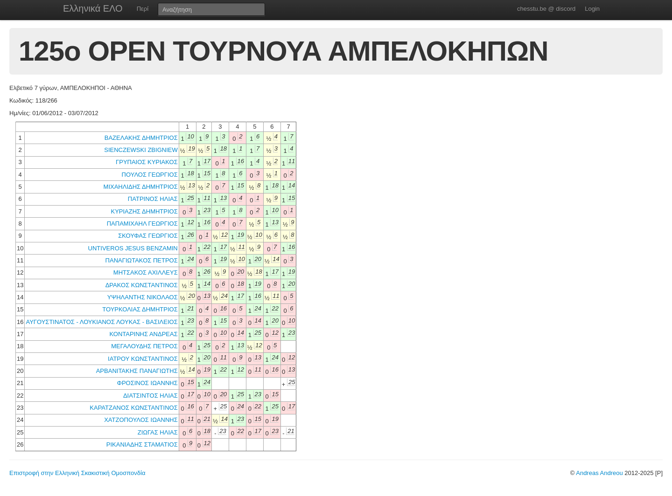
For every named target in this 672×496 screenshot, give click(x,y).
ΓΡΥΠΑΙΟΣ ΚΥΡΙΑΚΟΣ (147, 161)
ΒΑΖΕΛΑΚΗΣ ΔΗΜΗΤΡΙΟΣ (141, 137)
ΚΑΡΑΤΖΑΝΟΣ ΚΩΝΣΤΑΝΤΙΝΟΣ (133, 407)
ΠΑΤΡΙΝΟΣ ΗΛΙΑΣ (153, 198)
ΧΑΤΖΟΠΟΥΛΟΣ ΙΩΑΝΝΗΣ (141, 419)
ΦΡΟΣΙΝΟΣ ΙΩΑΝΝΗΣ (147, 382)
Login (592, 8)
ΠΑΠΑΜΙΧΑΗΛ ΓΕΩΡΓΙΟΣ (142, 223)
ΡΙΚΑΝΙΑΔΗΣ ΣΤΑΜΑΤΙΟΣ (142, 444)
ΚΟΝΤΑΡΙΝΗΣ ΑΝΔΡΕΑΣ (144, 334)
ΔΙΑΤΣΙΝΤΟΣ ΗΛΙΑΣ (150, 395)
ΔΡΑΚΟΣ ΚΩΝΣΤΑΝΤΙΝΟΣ (141, 285)
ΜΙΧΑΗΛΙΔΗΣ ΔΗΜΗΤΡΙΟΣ (141, 186)
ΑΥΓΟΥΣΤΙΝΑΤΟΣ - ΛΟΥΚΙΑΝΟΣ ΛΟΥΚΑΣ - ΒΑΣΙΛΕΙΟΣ (101, 321)
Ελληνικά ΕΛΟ (93, 8)
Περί (142, 8)
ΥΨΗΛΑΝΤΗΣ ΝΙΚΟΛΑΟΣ (142, 297)
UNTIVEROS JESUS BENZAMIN (133, 248)
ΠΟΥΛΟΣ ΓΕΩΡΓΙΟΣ (150, 174)
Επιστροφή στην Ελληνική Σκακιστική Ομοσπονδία (77, 472)
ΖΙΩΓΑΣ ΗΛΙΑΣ (158, 432)
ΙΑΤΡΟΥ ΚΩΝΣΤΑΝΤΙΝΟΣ (143, 358)
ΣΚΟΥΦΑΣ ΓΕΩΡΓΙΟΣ (147, 235)
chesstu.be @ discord (546, 8)
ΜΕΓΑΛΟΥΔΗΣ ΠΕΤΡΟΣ (144, 346)
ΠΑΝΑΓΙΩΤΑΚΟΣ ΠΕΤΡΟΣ (141, 260)
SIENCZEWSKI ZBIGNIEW (140, 149)
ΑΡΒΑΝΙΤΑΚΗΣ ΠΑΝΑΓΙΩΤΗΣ (137, 370)
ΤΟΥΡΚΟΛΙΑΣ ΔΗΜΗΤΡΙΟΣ (139, 309)
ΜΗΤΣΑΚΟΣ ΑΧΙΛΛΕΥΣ (145, 272)
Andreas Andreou (599, 472)
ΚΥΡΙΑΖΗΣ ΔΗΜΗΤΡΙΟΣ (144, 211)
